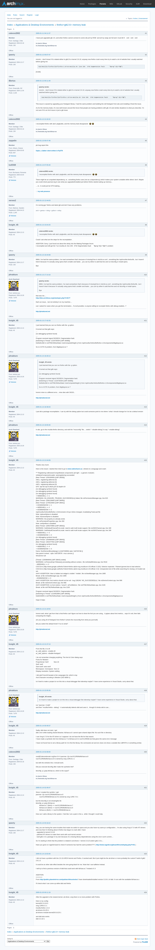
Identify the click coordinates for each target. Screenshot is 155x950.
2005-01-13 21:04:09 (43, 460)
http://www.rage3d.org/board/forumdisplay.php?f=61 (115, 845)
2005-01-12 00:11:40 (43, 81)
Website (13, 156)
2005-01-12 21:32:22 (43, 119)
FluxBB (145, 942)
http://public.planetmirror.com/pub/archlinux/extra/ (59, 879)
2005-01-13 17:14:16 (43, 275)
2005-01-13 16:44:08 (43, 255)
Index (9, 15)
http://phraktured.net (43, 311)
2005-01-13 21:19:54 (43, 609)
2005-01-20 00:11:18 (43, 892)
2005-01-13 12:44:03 (43, 200)
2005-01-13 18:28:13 (43, 356)
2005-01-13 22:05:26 (43, 690)
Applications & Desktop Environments (35, 25)
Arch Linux (13, 3)
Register (30, 15)
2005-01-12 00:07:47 (43, 55)
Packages (92, 4)
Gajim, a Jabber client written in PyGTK (49, 151)
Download (147, 4)
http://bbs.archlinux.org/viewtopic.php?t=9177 (53, 298)
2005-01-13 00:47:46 (43, 141)
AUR (138, 4)
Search (21, 15)
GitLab (119, 4)
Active (135, 18)
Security (129, 4)
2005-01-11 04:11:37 (43, 33)
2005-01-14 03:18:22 (43, 823)
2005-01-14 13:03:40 (43, 854)
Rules (15, 15)
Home (82, 4)
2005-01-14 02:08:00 (43, 752)
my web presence (44, 191)
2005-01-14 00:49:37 (43, 726)
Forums (103, 4)
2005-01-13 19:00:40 (43, 425)
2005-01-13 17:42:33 (43, 320)
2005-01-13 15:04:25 (43, 225)
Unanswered (143, 18)
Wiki (111, 4)
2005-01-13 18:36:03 (43, 407)
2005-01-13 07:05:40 (43, 165)
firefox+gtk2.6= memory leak (71, 25)
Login (37, 15)
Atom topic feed (142, 939)
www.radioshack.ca (74, 469)
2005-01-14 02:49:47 (43, 787)
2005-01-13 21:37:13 (43, 644)
